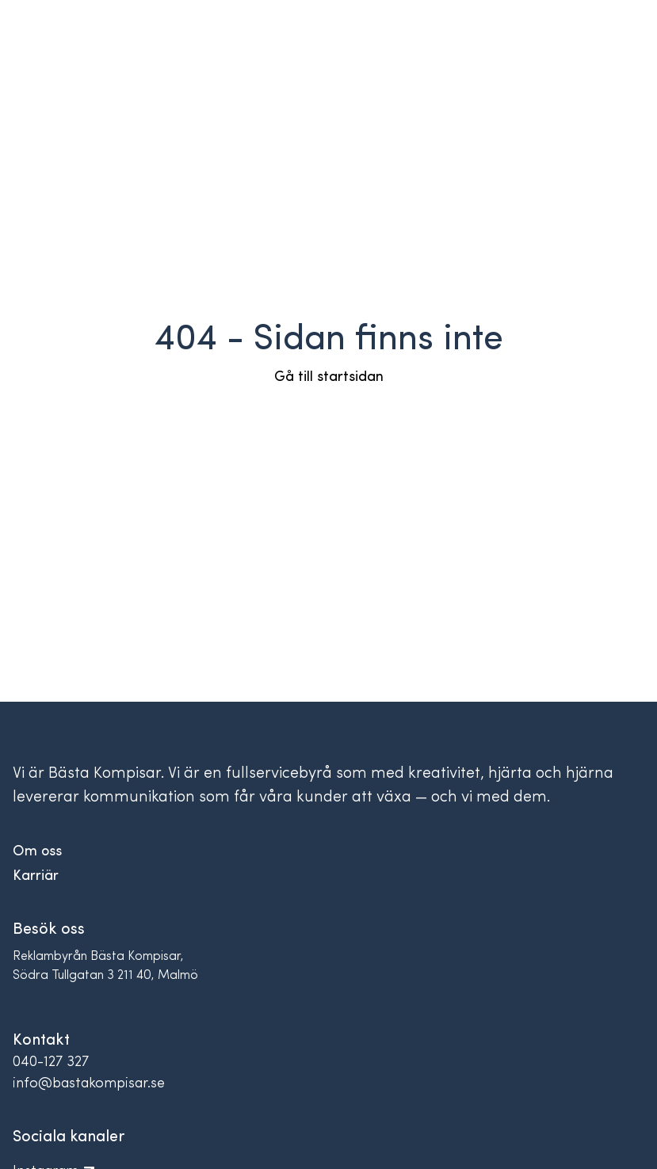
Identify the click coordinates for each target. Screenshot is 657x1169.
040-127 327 (51, 1062)
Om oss (37, 851)
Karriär (36, 876)
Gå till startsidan (329, 377)
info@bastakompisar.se (89, 1083)
